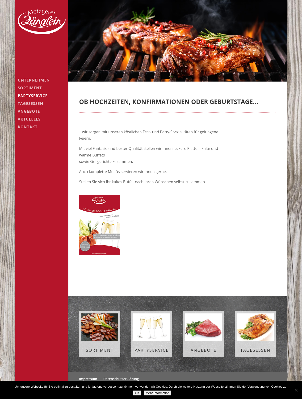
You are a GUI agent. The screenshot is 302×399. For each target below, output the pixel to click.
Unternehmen (34, 80)
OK (137, 393)
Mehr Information (157, 393)
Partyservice (32, 96)
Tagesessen (30, 104)
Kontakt (28, 127)
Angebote (29, 112)
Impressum (88, 379)
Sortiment (30, 88)
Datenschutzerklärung (121, 379)
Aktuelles (29, 119)
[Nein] (296, 390)
